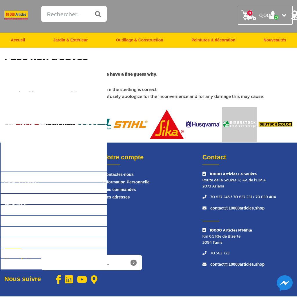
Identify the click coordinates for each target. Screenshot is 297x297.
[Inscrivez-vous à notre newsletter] (91, 263)
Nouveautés (274, 40)
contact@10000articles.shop (237, 209)
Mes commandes (119, 190)
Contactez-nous (118, 175)
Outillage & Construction (139, 40)
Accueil (18, 40)
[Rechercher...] (74, 14)
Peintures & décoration (213, 40)
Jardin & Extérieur (70, 40)
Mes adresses (116, 198)
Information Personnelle (126, 183)
